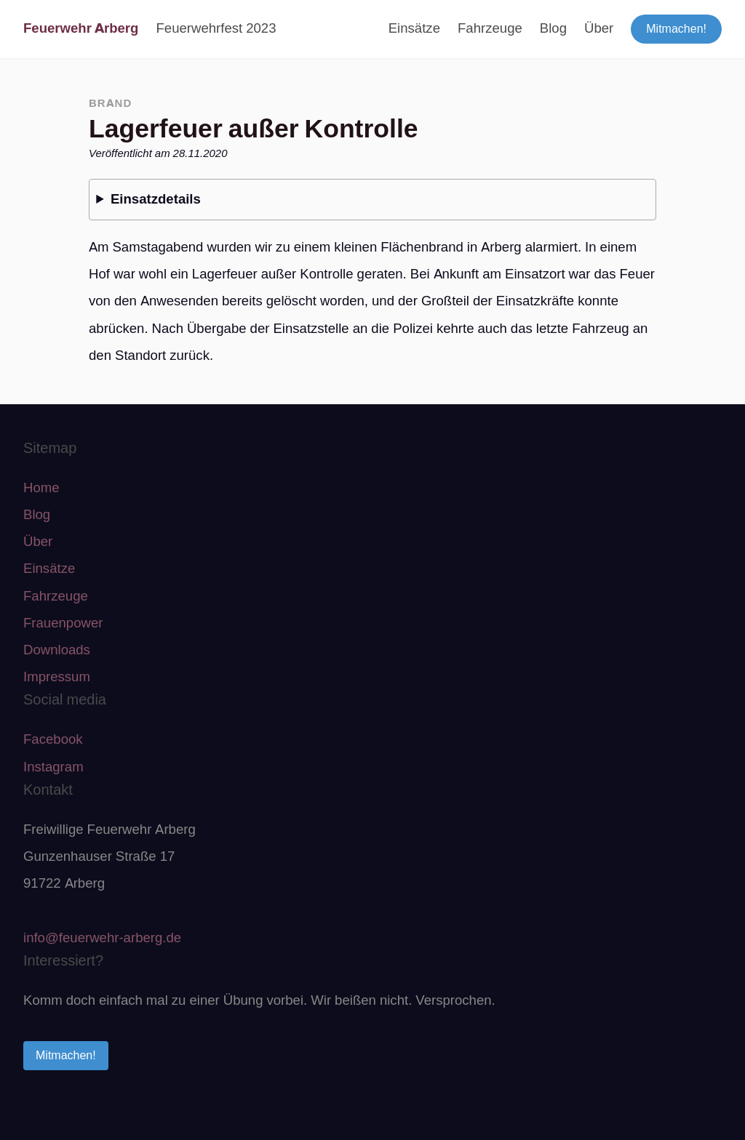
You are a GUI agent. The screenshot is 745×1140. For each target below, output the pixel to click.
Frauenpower (63, 623)
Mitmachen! (676, 29)
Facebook (53, 739)
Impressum (56, 677)
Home (41, 488)
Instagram (53, 767)
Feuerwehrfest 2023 (216, 28)
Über (598, 28)
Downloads (56, 650)
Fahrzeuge (490, 28)
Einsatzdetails (156, 199)
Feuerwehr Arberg (80, 28)
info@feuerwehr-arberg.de (102, 938)
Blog (553, 28)
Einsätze (414, 28)
